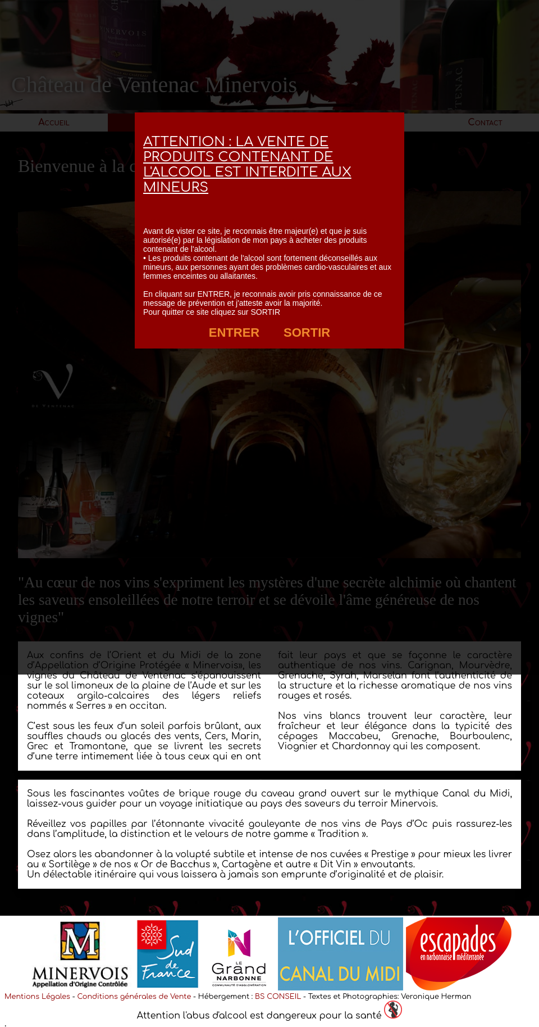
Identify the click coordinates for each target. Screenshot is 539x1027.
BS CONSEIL (278, 997)
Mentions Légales (37, 997)
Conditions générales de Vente (134, 997)
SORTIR (307, 332)
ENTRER (234, 332)
